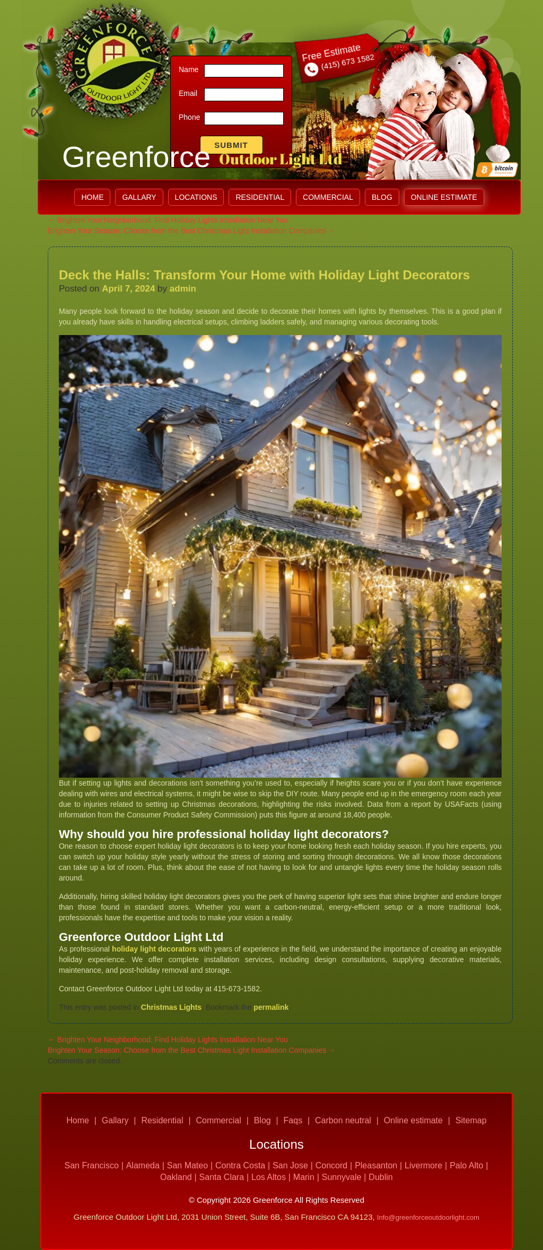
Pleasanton (376, 1165)
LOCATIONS (196, 197)
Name (188, 69)
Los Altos (268, 1177)
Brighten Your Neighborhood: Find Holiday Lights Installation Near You (168, 220)
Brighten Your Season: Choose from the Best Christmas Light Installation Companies (192, 230)
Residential (259, 197)
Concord (331, 1165)
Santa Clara (221, 1177)
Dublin (380, 1177)
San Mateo (187, 1165)
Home (92, 197)
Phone (189, 117)
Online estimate (444, 197)
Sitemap (471, 1120)
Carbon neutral (343, 1120)
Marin (303, 1177)
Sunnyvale (342, 1177)
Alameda (143, 1165)
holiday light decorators (154, 949)
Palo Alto (466, 1165)
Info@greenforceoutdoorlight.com (428, 1217)
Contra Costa (240, 1165)
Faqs (293, 1120)
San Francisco (92, 1165)
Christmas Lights (171, 1007)
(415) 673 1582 (339, 63)
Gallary (139, 197)
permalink (270, 1007)
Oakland (176, 1177)
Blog (382, 197)
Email (188, 93)
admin (183, 289)
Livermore (423, 1165)
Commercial (328, 197)
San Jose (290, 1165)
